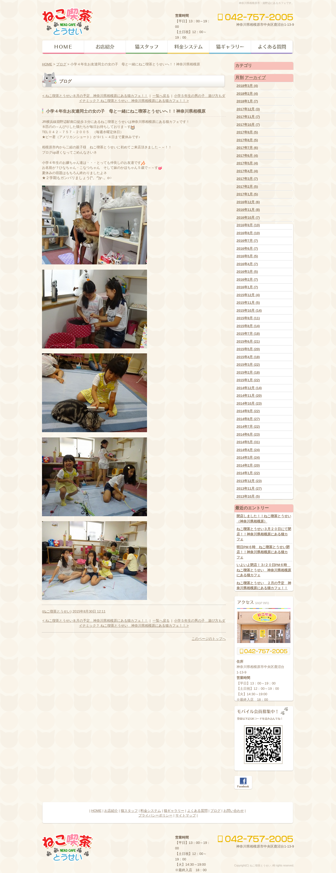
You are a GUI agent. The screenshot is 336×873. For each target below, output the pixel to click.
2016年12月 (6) (248, 202)
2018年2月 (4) (247, 94)
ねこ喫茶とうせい (56, 611)
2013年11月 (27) (249, 488)
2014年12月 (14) (249, 388)
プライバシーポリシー (155, 815)
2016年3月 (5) (247, 272)
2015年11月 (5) (248, 303)
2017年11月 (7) (248, 117)
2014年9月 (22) (248, 411)
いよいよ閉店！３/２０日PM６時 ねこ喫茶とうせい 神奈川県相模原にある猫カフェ (264, 570)
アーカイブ (255, 77)
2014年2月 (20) (248, 465)
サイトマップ (185, 815)
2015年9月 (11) (248, 318)
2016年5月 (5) (247, 256)
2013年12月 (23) (249, 481)
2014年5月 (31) (248, 442)
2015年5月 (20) (248, 349)
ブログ (61, 64)
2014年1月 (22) (248, 473)
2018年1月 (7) (247, 101)
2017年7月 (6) (247, 148)
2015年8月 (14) (248, 326)
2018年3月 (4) (247, 86)
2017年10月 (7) (248, 125)
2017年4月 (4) (247, 171)
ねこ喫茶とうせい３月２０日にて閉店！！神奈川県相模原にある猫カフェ (264, 534)
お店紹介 (111, 811)
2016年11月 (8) (248, 210)
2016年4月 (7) (247, 264)
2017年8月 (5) (247, 140)
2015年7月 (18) (248, 334)
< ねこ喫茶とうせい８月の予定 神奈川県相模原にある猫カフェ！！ (95, 96)
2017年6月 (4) (247, 156)
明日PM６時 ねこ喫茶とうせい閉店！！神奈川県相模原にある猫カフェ (263, 552)
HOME (47, 64)
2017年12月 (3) (248, 109)
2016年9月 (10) (248, 225)
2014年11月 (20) (249, 396)
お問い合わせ (233, 811)
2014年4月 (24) (248, 450)
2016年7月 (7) (247, 241)
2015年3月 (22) (248, 365)
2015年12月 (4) (248, 295)
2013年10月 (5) (248, 496)
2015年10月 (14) (249, 310)
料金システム (150, 811)
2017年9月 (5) (247, 132)
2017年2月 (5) (247, 187)
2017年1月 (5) (247, 194)
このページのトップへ (209, 639)
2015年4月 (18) (248, 357)
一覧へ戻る (161, 96)
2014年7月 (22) (248, 426)
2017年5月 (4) (247, 163)
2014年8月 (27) (248, 419)
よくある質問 (197, 811)
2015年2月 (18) (248, 372)
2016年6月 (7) (247, 248)
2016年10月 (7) (248, 217)
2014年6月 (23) (248, 434)
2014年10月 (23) (249, 403)
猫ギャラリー (174, 811)
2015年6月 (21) (248, 341)
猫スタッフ (129, 811)
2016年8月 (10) (248, 233)
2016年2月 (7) (247, 279)
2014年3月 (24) (248, 457)
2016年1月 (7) (247, 287)
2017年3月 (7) (247, 179)
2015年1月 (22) (248, 380)
